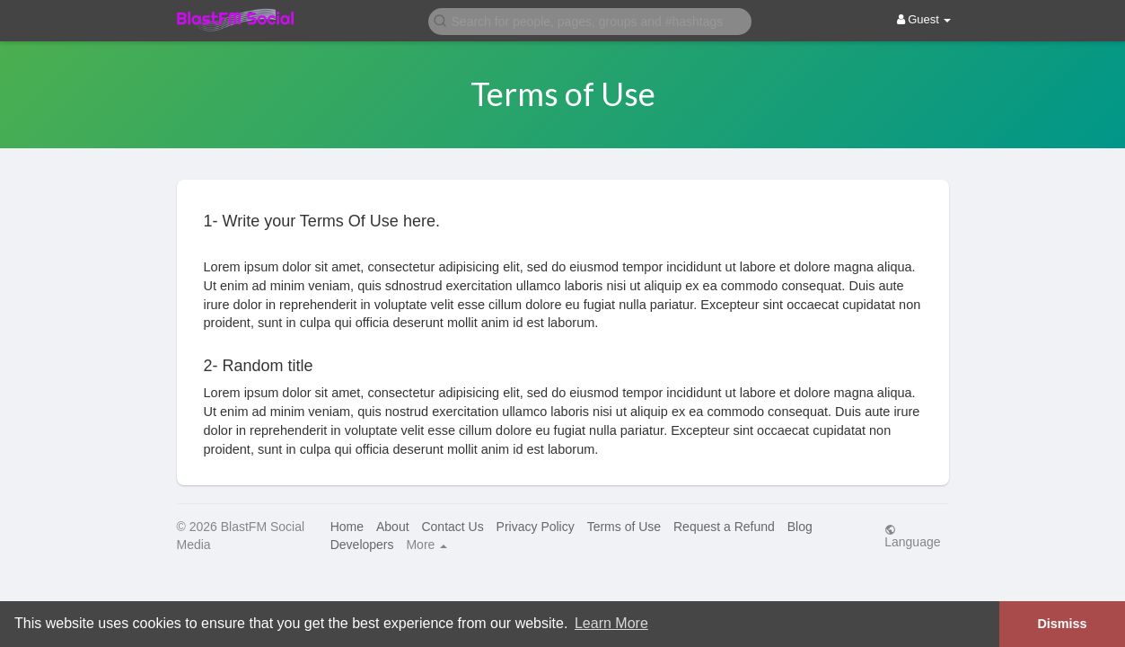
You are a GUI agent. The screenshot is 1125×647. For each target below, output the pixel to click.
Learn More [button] (611, 623)
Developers (362, 544)
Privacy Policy (536, 526)
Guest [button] (924, 19)
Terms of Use (624, 526)
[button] (590, 20)
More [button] (426, 544)
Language (912, 536)
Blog (800, 526)
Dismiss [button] (1061, 623)
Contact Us (452, 526)
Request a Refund (724, 526)
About (392, 526)
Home (347, 526)
